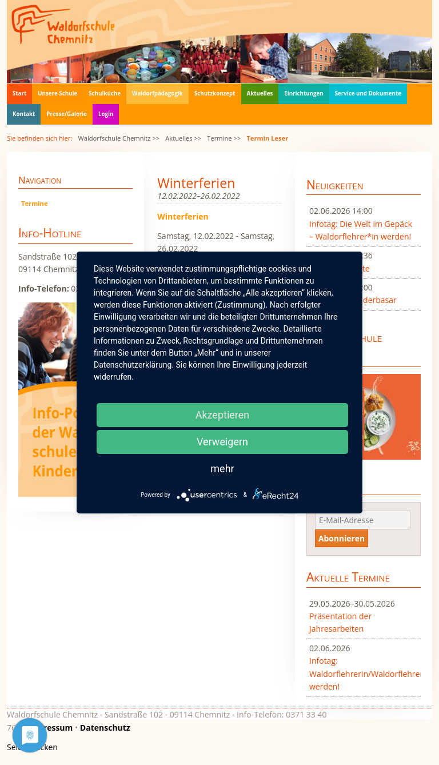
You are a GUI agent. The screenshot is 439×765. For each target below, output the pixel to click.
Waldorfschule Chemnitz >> (118, 138)
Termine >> (224, 138)
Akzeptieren (222, 415)
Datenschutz (105, 727)
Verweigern (222, 442)
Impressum (50, 727)
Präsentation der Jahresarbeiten (340, 622)
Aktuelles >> (183, 138)
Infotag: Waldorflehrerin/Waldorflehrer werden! (363, 673)
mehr (222, 469)
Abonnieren (341, 538)
